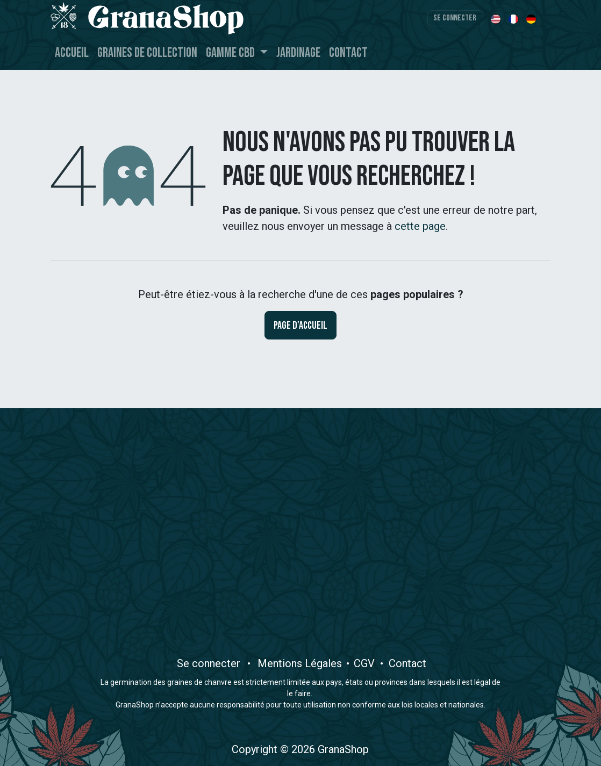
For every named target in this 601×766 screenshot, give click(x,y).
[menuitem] (496, 18)
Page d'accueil (300, 325)
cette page (420, 226)
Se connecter (454, 18)
